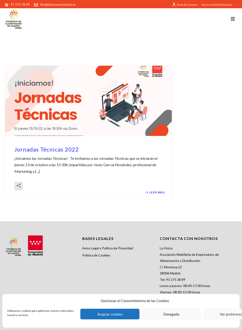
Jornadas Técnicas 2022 (46, 149)
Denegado (171, 314)
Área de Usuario (184, 4)
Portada (214, 49)
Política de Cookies (96, 255)
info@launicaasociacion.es (58, 4)
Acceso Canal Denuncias (217, 4)
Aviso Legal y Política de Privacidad (107, 248)
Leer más (155, 192)
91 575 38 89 (20, 4)
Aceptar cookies (110, 314)
